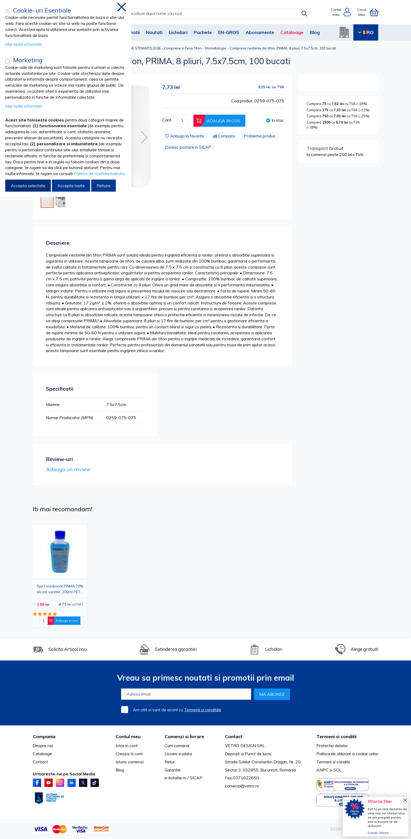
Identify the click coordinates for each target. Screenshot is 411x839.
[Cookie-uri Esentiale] (7, 11)
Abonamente (260, 32)
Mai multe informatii (23, 44)
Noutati (154, 32)
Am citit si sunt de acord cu (177, 709)
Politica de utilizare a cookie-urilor (347, 753)
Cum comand (177, 745)
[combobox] (210, 13)
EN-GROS (228, 32)
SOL (337, 770)
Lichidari (178, 32)
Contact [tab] (233, 737)
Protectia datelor (332, 745)
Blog (315, 32)
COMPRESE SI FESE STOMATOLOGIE (132, 48)
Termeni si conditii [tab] (336, 737)
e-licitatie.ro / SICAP (183, 777)
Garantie (173, 770)
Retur (170, 761)
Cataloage (292, 32)
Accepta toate (71, 185)
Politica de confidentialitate (99, 173)
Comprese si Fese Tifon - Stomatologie (195, 48)
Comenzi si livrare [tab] (184, 737)
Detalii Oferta (378, 833)
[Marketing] (7, 61)
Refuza (103, 185)
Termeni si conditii (333, 761)
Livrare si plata (178, 753)
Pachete (203, 32)
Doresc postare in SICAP (188, 147)
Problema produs (259, 136)
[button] (144, 137)
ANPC (322, 770)
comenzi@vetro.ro (242, 785)
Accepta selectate (28, 185)
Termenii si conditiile (202, 709)
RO (366, 32)
